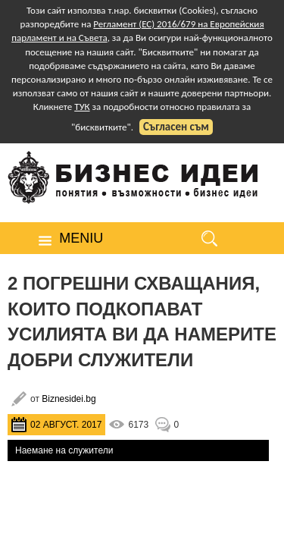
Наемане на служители (64, 450)
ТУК (81, 106)
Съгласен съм (176, 126)
